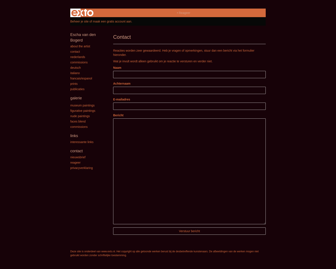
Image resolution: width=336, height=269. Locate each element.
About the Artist (80, 46)
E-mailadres (121, 99)
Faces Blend (78, 121)
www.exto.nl (108, 251)
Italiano (75, 73)
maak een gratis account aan (112, 21)
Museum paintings (82, 105)
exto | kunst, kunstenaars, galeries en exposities (82, 13)
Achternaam (121, 83)
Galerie (76, 98)
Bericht (118, 115)
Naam (117, 67)
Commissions (79, 62)
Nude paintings (80, 116)
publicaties (77, 89)
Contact (75, 51)
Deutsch (75, 67)
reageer (75, 162)
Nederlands (77, 57)
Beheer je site (79, 21)
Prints (74, 83)
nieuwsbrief (78, 157)
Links (74, 136)
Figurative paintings (82, 110)
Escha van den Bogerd (161, 13)
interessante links (81, 142)
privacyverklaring (81, 168)
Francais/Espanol (81, 78)
